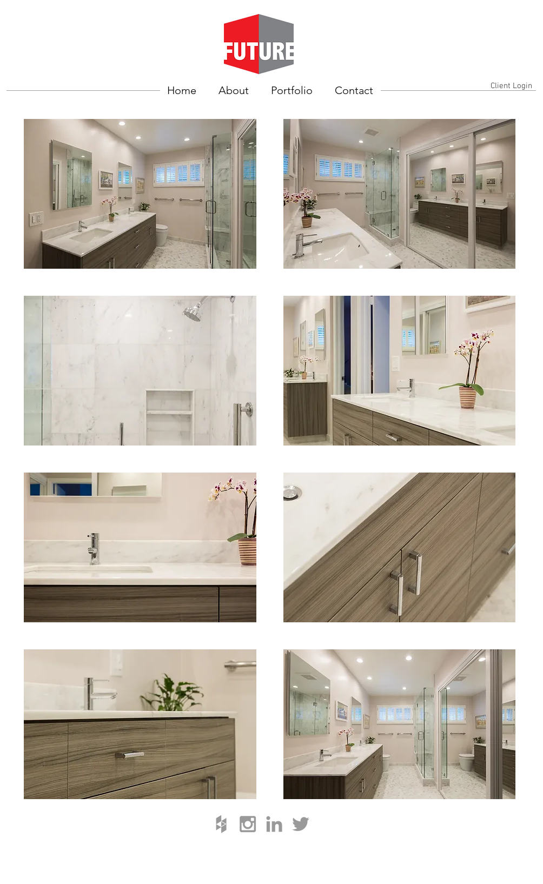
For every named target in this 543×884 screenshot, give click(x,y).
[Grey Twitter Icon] (300, 824)
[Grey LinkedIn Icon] (274, 824)
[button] (140, 194)
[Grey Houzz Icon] (221, 824)
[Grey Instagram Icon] (247, 824)
